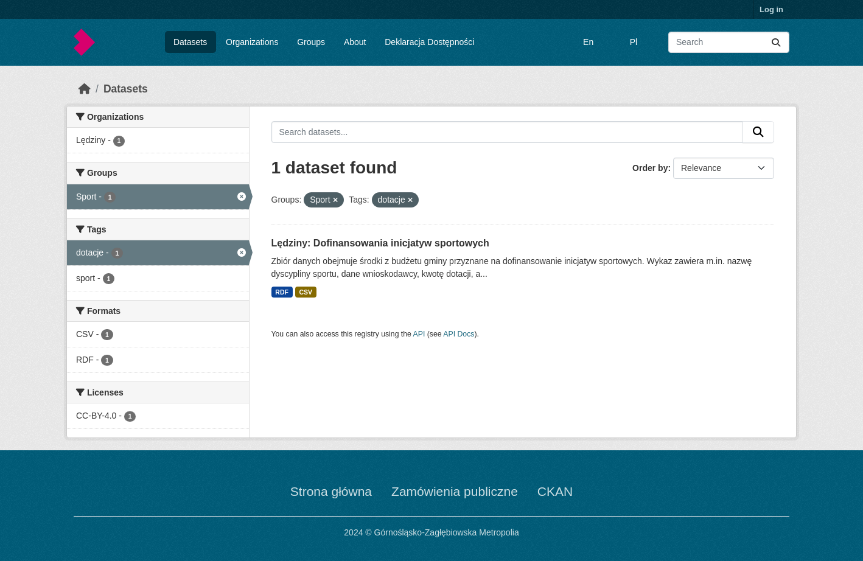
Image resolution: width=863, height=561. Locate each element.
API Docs (458, 334)
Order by (650, 168)
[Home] (85, 89)
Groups (311, 42)
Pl (633, 42)
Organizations (252, 42)
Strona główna (331, 491)
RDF (281, 292)
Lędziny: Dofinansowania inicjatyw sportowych (380, 243)
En (588, 42)
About (355, 42)
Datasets (190, 42)
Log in (771, 9)
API (419, 334)
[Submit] (776, 42)
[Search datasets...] (728, 42)
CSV (305, 292)
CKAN (555, 491)
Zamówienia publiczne (454, 491)
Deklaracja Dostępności (429, 42)
